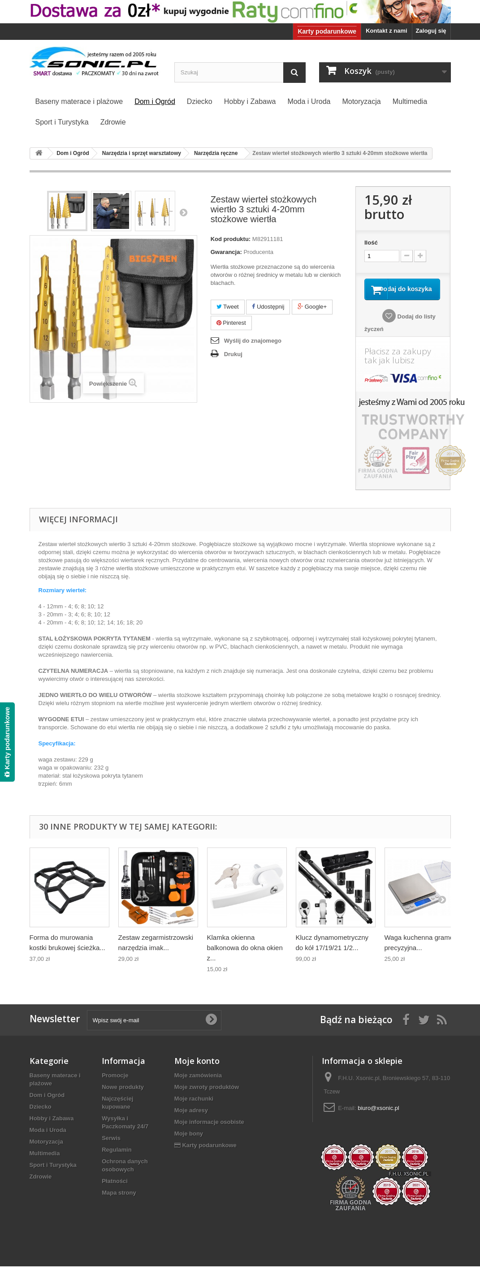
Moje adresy (191, 1122)
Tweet (227, 306)
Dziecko (41, 1118)
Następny (183, 212)
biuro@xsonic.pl (378, 1119)
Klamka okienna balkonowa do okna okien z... (245, 959)
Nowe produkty (123, 1098)
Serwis (111, 1149)
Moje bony (188, 1145)
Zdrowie (41, 1188)
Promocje (115, 1087)
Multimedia (45, 1165)
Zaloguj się (431, 30)
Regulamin (116, 1161)
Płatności (115, 1192)
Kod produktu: (231, 239)
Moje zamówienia (198, 1087)
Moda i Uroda (48, 1141)
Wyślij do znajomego (252, 340)
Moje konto (197, 1072)
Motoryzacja (46, 1153)
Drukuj (233, 354)
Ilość (371, 242)
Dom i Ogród (47, 1106)
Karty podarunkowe (327, 31)
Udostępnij (268, 306)
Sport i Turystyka (53, 1176)
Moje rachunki (193, 1110)
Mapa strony (119, 1204)
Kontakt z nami (386, 30)
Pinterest (231, 322)
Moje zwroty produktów (206, 1098)
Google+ (312, 306)
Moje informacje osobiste (209, 1133)
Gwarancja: (226, 252)
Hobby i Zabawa (52, 1130)
